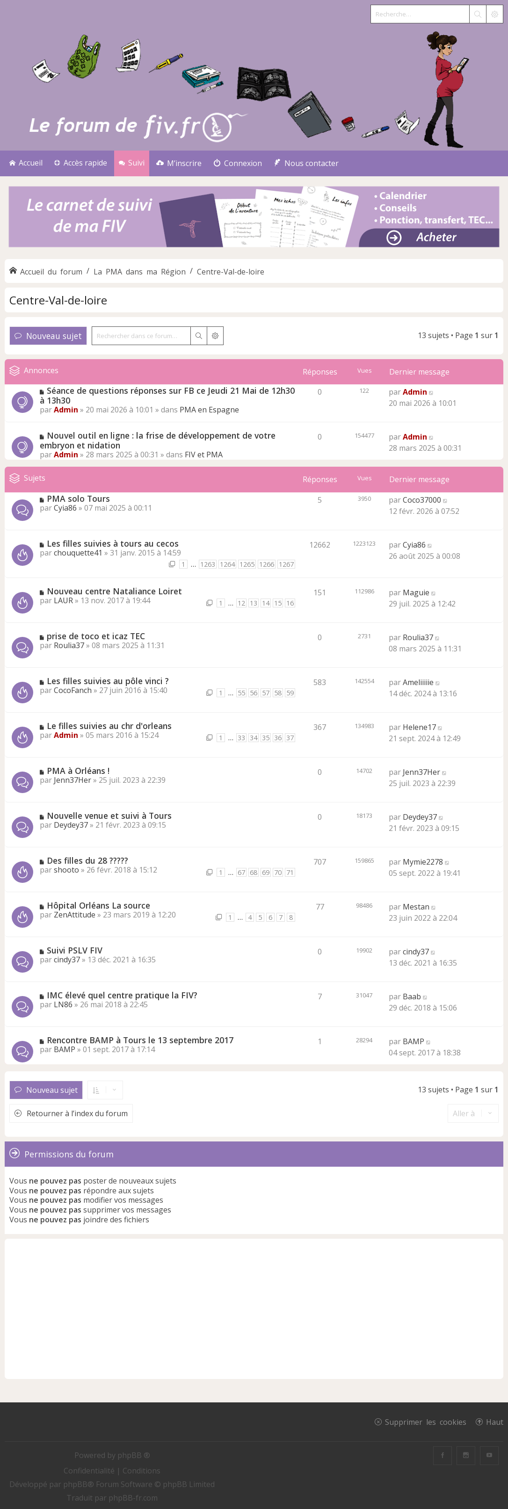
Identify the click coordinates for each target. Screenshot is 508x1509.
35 (265, 737)
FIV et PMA (204, 454)
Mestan (416, 907)
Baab (412, 996)
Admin (66, 409)
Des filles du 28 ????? (87, 860)
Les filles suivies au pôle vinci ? (108, 680)
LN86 (63, 1004)
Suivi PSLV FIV (74, 950)
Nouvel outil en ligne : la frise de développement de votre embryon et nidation (158, 440)
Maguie (416, 592)
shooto (66, 870)
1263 (207, 564)
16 (290, 603)
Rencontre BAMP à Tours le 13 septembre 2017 (140, 1040)
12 (241, 603)
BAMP (64, 1049)
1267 (286, 564)
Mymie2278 (423, 862)
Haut (494, 1421)
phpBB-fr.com (133, 1498)
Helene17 (419, 727)
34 (253, 737)
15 (278, 603)
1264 (227, 564)
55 (241, 692)
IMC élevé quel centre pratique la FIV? (122, 995)
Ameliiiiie (418, 682)
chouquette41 (78, 553)
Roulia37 (69, 645)
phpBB (75, 1484)
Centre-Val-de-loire (58, 300)
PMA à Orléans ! (78, 770)
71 (290, 872)
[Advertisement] (254, 1308)
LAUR (63, 600)
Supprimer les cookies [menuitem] (425, 1421)
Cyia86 (65, 508)
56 (253, 692)
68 (253, 872)
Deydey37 (71, 825)
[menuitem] (179, 163)
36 (278, 737)
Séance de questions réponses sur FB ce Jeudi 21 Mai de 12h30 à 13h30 (167, 395)
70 (278, 872)
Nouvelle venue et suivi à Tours (109, 815)
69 (265, 872)
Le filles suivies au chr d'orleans (109, 725)
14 (265, 603)
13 (253, 603)
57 (265, 692)
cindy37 (67, 959)
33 (241, 737)
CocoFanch (73, 690)
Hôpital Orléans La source (98, 905)
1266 (266, 564)
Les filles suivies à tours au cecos (113, 543)
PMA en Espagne (209, 409)
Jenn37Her (72, 780)
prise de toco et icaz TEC (96, 636)
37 (290, 737)
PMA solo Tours (78, 498)
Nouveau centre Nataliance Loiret (114, 591)
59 (290, 692)
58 (278, 692)
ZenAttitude (74, 915)
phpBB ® (133, 1455)
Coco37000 (422, 500)
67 (241, 872)
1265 (246, 564)
